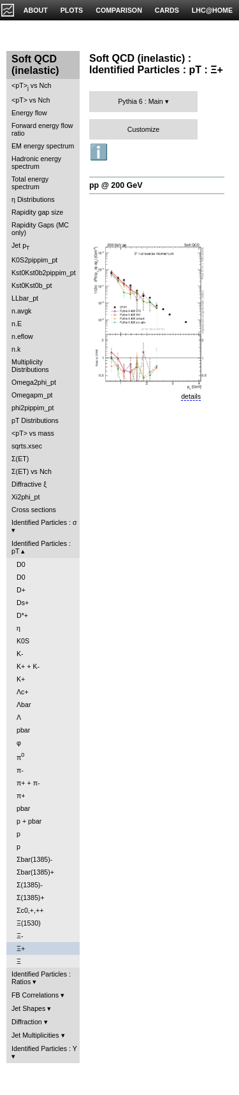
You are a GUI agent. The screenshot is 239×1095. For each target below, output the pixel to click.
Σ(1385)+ (31, 897)
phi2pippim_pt (32, 408)
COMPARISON (119, 10)
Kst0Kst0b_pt (31, 285)
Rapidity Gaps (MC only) (40, 228)
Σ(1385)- (30, 885)
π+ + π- (28, 783)
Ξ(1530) (29, 923)
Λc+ (23, 692)
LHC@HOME (212, 10)
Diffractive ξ (29, 484)
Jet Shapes (28, 1008)
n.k (15, 349)
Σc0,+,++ (30, 910)
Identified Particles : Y (44, 1048)
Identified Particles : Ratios (41, 977)
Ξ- (20, 936)
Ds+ (23, 602)
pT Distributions (35, 420)
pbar (23, 730)
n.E (16, 323)
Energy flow (29, 113)
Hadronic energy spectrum (36, 162)
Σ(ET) (20, 458)
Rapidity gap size (37, 212)
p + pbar (29, 821)
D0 (21, 564)
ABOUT (36, 10)
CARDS (167, 10)
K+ (21, 679)
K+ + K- (28, 666)
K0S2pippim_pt (34, 260)
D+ (21, 590)
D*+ (22, 615)
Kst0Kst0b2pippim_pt (43, 272)
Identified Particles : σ (44, 522)
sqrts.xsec (26, 446)
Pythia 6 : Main (140, 101)
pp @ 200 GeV (116, 185)
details (191, 396)
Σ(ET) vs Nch (31, 471)
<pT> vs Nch (31, 86)
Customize (143, 129)
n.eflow (22, 336)
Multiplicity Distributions (30, 365)
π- (20, 770)
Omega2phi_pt (33, 382)
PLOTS (72, 10)
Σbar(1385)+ (35, 872)
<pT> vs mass (32, 433)
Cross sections (33, 509)
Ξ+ (21, 948)
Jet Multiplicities (35, 1035)
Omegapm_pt (32, 395)
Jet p (20, 246)
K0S (23, 641)
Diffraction (26, 1022)
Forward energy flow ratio (42, 129)
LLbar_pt (24, 298)
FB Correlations (35, 995)
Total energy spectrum (29, 182)
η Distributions (33, 199)
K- (20, 653)
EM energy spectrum (42, 146)
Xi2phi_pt (25, 497)
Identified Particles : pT (41, 547)
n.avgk (21, 311)
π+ (21, 795)
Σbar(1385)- (34, 859)
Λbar (24, 704)
